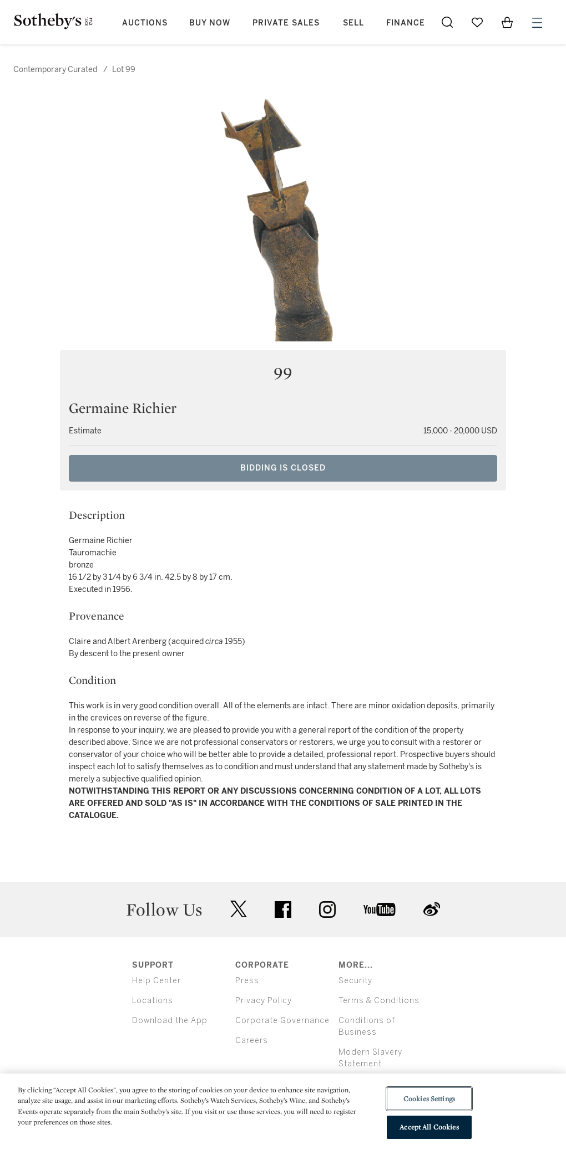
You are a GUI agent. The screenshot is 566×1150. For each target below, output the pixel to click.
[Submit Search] (447, 22)
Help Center (156, 980)
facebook (283, 909)
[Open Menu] (537, 23)
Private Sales (286, 23)
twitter (238, 909)
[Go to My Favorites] (477, 22)
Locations (152, 1000)
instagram (327, 909)
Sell (353, 23)
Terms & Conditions (379, 1000)
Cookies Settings (429, 1098)
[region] (283, 1112)
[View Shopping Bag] (507, 22)
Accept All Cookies (429, 1127)
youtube (379, 909)
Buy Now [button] (209, 23)
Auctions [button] (145, 23)
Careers (251, 1040)
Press (247, 980)
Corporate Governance (282, 1020)
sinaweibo (431, 909)
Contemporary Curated (55, 69)
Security (355, 980)
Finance (405, 23)
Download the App (170, 1020)
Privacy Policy (263, 1000)
